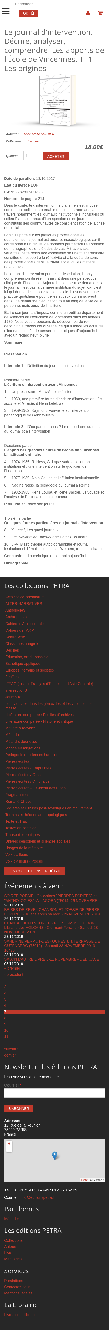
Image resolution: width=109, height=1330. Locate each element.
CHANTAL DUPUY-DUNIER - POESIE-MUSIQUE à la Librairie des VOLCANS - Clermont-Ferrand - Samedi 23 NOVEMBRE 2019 (51, 927)
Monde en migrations (22, 748)
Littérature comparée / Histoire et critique (39, 721)
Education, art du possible (26, 657)
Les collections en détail (35, 871)
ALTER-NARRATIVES (23, 604)
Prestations (13, 1281)
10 (6, 1030)
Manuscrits (13, 1259)
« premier (12, 968)
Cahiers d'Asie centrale (24, 624)
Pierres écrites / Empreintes (28, 768)
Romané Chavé (18, 801)
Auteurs (10, 1247)
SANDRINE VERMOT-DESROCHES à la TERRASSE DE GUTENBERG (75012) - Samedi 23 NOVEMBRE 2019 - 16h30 (52, 945)
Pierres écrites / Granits (24, 775)
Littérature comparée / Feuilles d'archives (39, 715)
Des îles (12, 650)
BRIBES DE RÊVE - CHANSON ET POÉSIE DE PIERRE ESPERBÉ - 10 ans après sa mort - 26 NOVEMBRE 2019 (52, 912)
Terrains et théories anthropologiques (36, 815)
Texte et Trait (16, 821)
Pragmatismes (17, 795)
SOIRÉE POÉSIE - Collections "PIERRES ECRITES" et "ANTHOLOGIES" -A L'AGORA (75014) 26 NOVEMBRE (50, 898)
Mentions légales (18, 1293)
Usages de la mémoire (24, 848)
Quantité (12, 156)
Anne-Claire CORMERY (40, 134)
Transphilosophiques (22, 835)
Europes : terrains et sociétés (29, 670)
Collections (13, 1240)
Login (86, 14)
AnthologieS (15, 610)
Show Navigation (6, 7)
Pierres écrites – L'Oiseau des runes (35, 788)
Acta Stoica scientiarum (24, 597)
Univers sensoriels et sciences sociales (37, 841)
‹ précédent (13, 974)
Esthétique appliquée (22, 663)
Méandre (12, 735)
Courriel (12, 1085)
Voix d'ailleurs (16, 854)
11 (6, 1036)
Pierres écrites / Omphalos (27, 781)
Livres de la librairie (20, 1315)
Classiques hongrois (22, 644)
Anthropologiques (19, 617)
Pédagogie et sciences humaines (32, 755)
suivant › (11, 1049)
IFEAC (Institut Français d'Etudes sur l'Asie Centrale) (49, 684)
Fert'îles (12, 677)
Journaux (33, 141)
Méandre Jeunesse (21, 741)
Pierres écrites (17, 761)
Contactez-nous (17, 1287)
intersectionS (16, 690)
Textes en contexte (21, 828)
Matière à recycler (20, 728)
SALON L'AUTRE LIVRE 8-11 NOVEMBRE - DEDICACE (51, 959)
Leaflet (84, 1180)
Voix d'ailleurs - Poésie (24, 861)
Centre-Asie (15, 637)
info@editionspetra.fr (37, 1197)
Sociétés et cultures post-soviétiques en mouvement (48, 808)
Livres (9, 1253)
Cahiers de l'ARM (19, 630)
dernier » (11, 1055)
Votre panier (98, 14)
